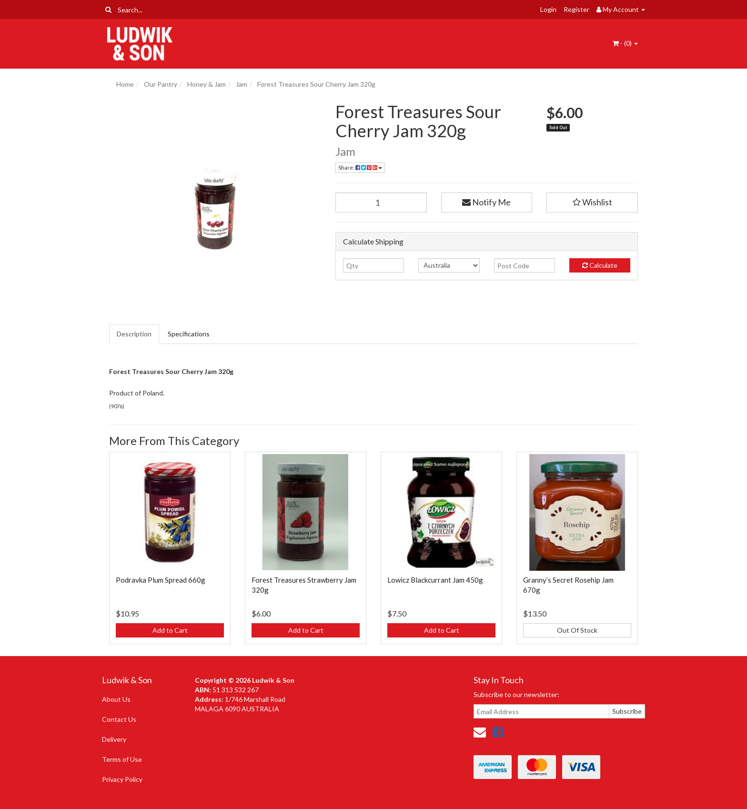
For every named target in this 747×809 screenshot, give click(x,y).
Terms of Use (122, 759)
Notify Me (486, 202)
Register (576, 9)
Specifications (189, 334)
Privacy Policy (122, 779)
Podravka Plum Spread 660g (160, 580)
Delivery (114, 739)
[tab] (134, 334)
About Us (116, 699)
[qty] (373, 265)
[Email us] (480, 731)
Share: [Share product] (360, 167)
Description (134, 334)
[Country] (448, 265)
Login (548, 9)
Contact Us (119, 719)
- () (625, 43)
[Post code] (524, 265)
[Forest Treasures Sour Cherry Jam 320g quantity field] (381, 202)
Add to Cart (170, 630)
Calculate (599, 265)
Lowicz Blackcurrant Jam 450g (435, 580)
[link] (498, 731)
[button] (592, 202)
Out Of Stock (577, 630)
